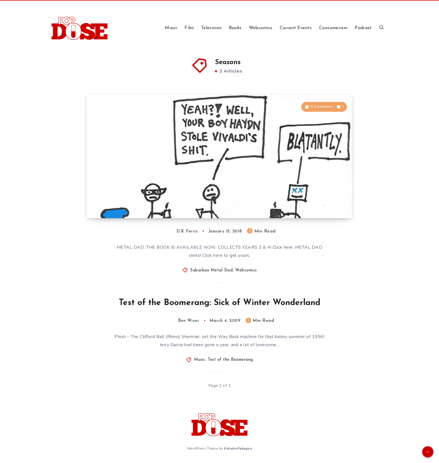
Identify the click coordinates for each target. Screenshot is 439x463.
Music (171, 28)
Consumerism (333, 28)
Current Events (296, 28)
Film (189, 28)
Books (235, 28)
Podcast (363, 28)
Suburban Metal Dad (211, 270)
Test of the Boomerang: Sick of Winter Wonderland (219, 303)
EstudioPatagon (238, 448)
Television (211, 28)
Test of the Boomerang (230, 360)
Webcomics (260, 28)
